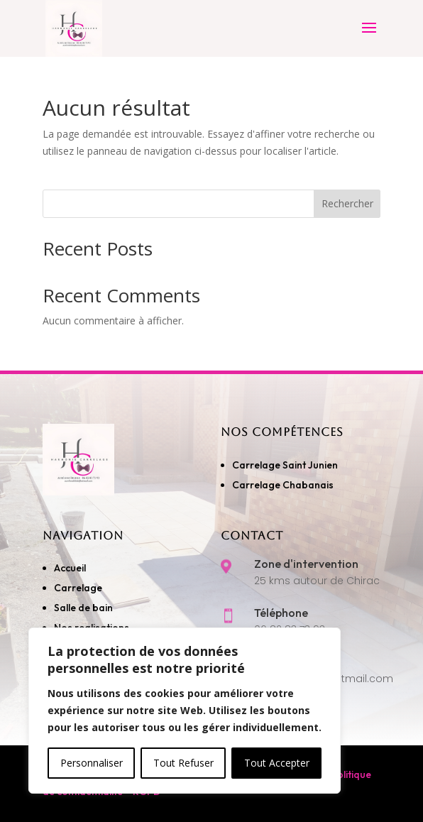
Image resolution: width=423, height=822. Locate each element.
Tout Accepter (276, 762)
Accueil (70, 567)
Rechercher (347, 203)
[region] (184, 711)
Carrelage (78, 587)
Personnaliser (91, 762)
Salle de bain (83, 607)
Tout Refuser (183, 762)
